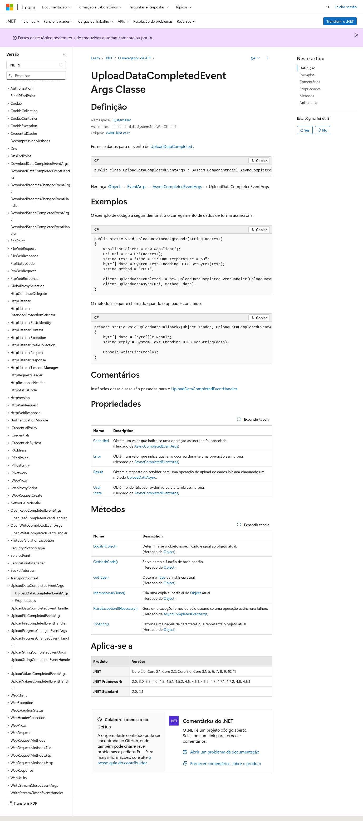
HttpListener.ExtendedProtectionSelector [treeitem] (33, 297)
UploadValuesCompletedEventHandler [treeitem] (39, 670)
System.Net (121, 119)
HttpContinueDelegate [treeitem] (29, 278)
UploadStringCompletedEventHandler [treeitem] (40, 648)
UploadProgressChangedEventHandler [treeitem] (40, 627)
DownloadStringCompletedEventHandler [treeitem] (40, 215)
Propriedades (310, 88)
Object (114, 186)
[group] (181, 170)
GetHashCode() (105, 561)
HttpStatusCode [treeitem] (24, 375)
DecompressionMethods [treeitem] (30, 126)
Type (161, 577)
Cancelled (101, 440)
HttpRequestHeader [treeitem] (26, 360)
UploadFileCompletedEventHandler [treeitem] (39, 608)
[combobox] (36, 65)
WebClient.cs (116, 132)
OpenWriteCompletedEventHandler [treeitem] (39, 518)
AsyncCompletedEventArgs (177, 186)
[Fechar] (64, 54)
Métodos (307, 95)
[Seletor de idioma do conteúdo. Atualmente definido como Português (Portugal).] (28, 812)
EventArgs (136, 186)
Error (97, 456)
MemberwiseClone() (109, 592)
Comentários (310, 81)
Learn (95, 57)
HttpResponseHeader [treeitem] (28, 368)
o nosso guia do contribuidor (124, 759)
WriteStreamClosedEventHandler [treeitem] (37, 778)
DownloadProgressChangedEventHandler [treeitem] (40, 187)
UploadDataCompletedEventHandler (204, 388)
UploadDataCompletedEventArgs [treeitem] (41, 578)
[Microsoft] (9, 7)
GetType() (101, 577)
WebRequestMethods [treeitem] (28, 725)
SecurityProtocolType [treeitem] (28, 533)
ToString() (101, 623)
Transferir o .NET (340, 21)
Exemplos (307, 74)
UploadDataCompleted (171, 146)
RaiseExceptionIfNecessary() (115, 608)
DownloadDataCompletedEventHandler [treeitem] (40, 159)
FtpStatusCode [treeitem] (23, 248)
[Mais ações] (267, 58)
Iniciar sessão (346, 6)
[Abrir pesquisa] (328, 7)
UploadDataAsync (141, 477)
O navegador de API (134, 57)
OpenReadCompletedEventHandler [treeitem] (39, 503)
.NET (108, 57)
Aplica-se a (308, 102)
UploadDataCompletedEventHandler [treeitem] (40, 593)
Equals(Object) (104, 546)
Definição (307, 67)
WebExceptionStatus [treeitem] (27, 695)
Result (98, 471)
